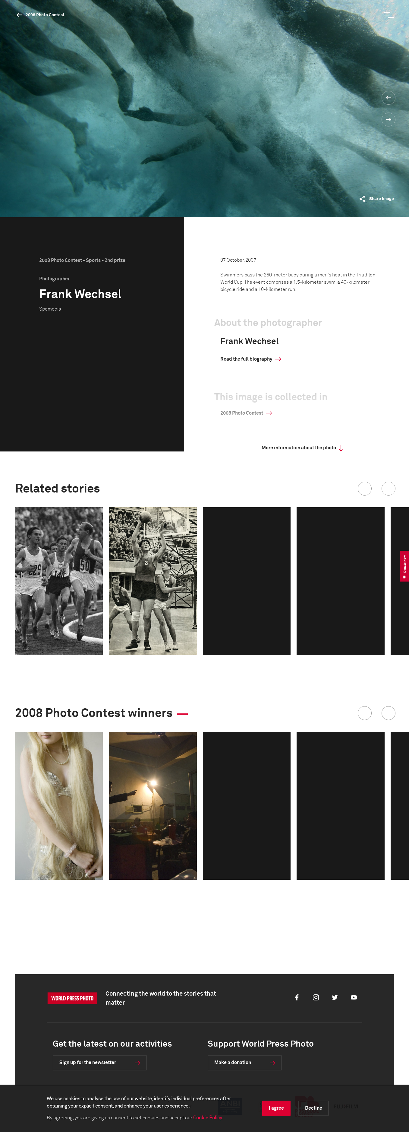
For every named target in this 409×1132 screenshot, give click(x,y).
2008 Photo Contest (45, 15)
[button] (365, 489)
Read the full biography (246, 359)
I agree (276, 1108)
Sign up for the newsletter (87, 1062)
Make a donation (232, 1062)
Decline (313, 1108)
